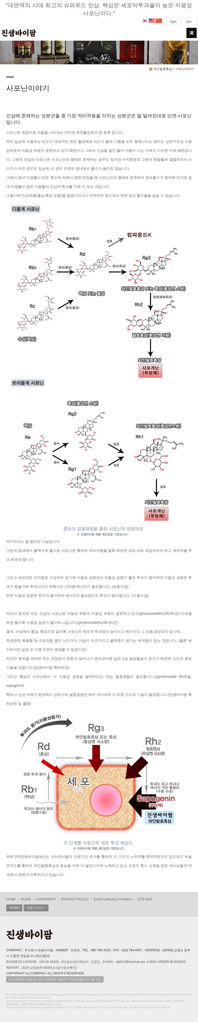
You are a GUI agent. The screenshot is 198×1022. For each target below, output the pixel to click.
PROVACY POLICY (75, 899)
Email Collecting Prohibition (113, 899)
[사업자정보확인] (65, 968)
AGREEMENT (46, 899)
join (188, 21)
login (173, 21)
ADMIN (14, 908)
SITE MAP (144, 899)
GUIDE (26, 899)
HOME (11, 899)
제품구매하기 (36, 908)
